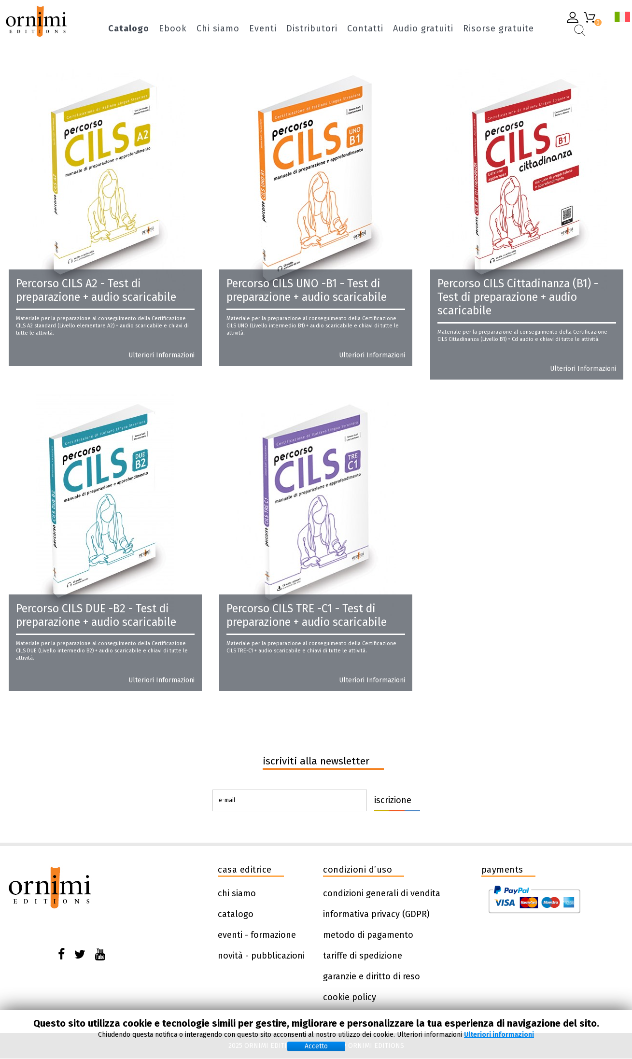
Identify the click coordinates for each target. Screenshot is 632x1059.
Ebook (173, 29)
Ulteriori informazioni (161, 355)
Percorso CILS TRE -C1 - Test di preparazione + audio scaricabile (306, 615)
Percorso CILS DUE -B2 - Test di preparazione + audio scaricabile (96, 615)
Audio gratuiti (423, 29)
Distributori (311, 29)
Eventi (263, 29)
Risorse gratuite (498, 29)
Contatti (365, 29)
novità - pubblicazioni (261, 955)
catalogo (235, 914)
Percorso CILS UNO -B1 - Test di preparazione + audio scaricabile (306, 290)
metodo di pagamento (368, 935)
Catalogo (128, 29)
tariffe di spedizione (362, 955)
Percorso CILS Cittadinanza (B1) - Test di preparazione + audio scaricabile (517, 297)
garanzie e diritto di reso (371, 976)
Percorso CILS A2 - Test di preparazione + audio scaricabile (96, 290)
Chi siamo (218, 29)
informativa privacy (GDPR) (376, 914)
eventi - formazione (257, 935)
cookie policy (349, 997)
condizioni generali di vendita (381, 893)
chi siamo (237, 893)
